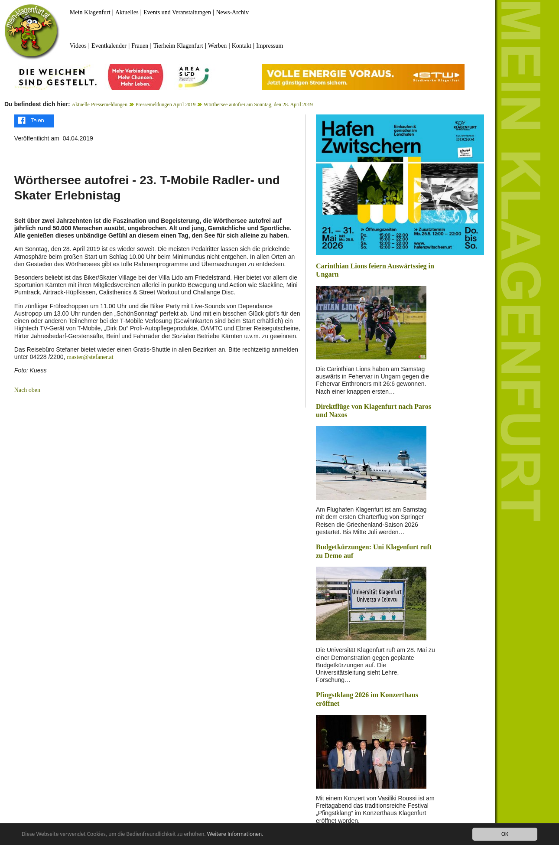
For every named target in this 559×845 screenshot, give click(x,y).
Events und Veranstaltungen (177, 12)
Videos (78, 45)
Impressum (269, 45)
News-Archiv (232, 12)
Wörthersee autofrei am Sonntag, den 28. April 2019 (258, 104)
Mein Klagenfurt (90, 12)
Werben (217, 45)
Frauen (139, 45)
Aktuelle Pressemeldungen (99, 104)
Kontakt (241, 45)
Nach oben (27, 390)
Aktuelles (127, 12)
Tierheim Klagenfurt (178, 45)
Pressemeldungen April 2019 (166, 104)
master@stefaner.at (90, 357)
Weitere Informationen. (235, 834)
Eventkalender (109, 45)
